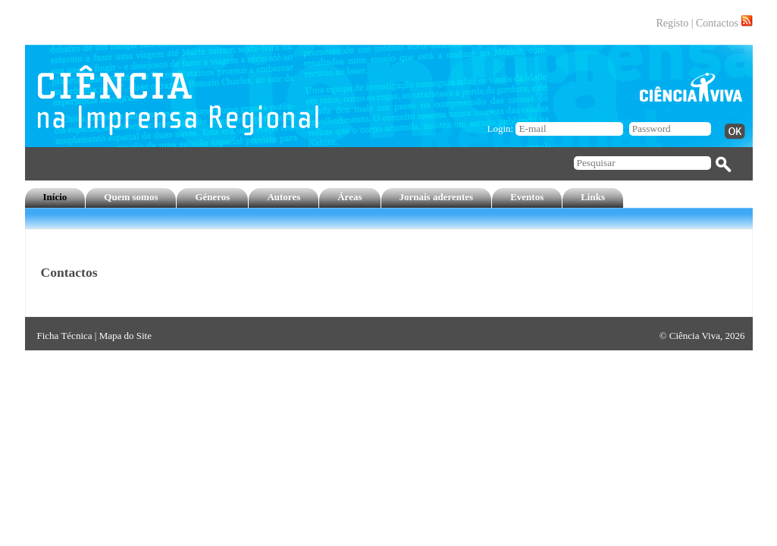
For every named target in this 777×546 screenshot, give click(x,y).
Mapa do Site (125, 335)
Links (593, 196)
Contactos (717, 23)
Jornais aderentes (436, 196)
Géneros (212, 196)
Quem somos (131, 196)
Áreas (349, 196)
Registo (672, 23)
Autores (283, 196)
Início (55, 196)
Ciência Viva (694, 335)
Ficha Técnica (64, 335)
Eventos (527, 196)
